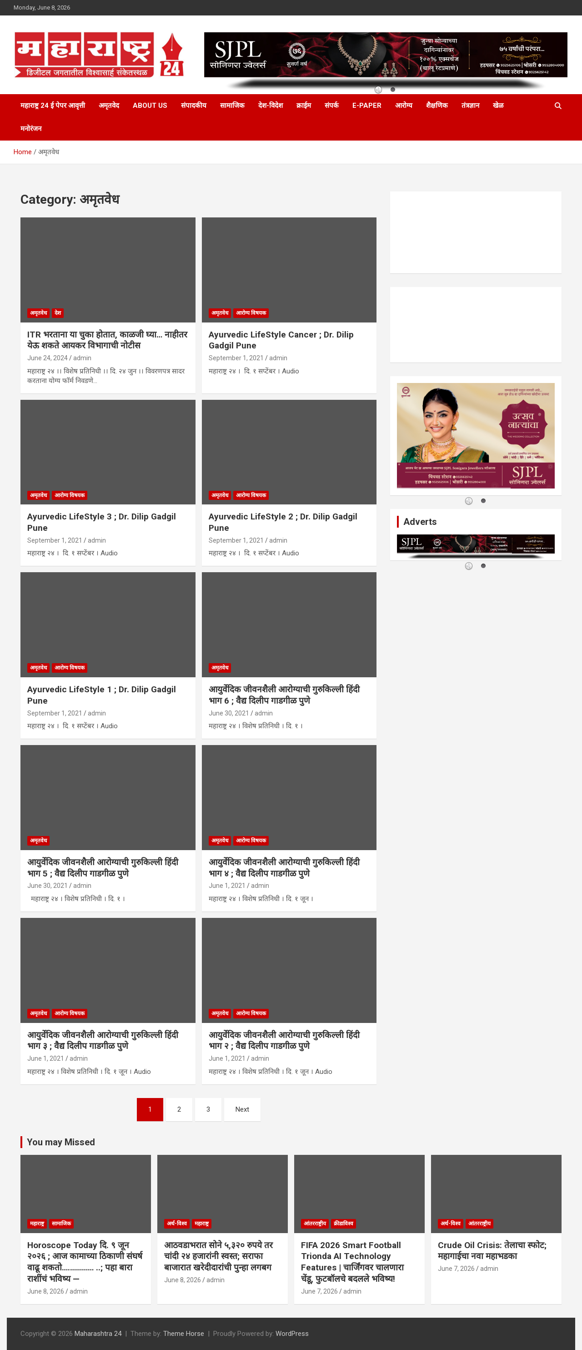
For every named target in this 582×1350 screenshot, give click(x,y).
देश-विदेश (270, 105)
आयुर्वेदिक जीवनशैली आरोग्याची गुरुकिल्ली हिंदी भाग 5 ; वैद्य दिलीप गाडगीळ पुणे (102, 868)
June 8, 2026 (45, 1291)
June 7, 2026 (319, 1291)
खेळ (498, 105)
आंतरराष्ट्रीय (315, 1223)
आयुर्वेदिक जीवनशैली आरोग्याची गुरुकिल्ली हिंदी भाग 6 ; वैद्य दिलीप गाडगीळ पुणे (284, 695)
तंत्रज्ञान (470, 105)
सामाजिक (232, 105)
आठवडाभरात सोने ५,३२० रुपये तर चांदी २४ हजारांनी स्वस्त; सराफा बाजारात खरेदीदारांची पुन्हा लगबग (218, 1256)
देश (58, 313)
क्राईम (303, 105)
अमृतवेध (38, 313)
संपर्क (332, 105)
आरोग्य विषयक (251, 313)
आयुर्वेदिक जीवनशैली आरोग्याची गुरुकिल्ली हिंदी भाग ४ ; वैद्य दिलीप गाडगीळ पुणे (284, 868)
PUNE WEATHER (476, 232)
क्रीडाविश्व (343, 1223)
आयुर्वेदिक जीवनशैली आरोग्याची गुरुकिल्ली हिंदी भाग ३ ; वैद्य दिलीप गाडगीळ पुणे (102, 1041)
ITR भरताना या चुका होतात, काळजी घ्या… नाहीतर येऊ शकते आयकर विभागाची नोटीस (107, 340)
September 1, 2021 (236, 358)
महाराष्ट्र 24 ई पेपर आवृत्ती (52, 105)
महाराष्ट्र (37, 1223)
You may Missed (61, 1142)
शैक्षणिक (437, 105)
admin (82, 358)
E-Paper (366, 105)
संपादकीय (193, 105)
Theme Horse (183, 1334)
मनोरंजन (30, 129)
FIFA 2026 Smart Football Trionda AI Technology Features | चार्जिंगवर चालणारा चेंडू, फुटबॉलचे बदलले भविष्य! (352, 1262)
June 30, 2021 (229, 713)
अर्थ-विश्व (177, 1223)
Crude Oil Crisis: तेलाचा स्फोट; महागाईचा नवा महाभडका (492, 1251)
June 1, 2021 (227, 885)
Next (242, 1109)
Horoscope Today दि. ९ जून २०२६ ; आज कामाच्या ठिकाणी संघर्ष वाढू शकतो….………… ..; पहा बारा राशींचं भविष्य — (84, 1262)
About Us (150, 105)
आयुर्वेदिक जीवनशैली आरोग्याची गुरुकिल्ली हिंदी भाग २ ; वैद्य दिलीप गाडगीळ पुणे (284, 1041)
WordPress (292, 1334)
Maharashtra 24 (98, 1334)
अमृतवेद (109, 105)
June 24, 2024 (47, 358)
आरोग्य (403, 105)
